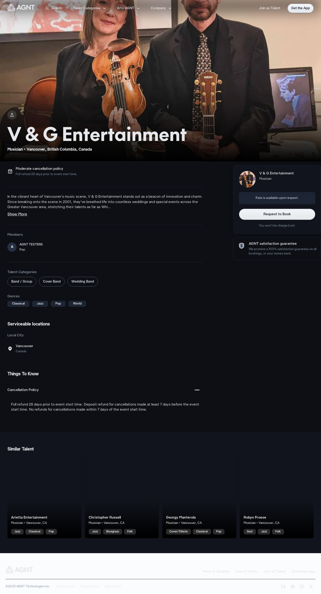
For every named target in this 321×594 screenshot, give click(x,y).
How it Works (247, 571)
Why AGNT (129, 8)
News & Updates (216, 571)
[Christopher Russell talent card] (122, 496)
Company (161, 8)
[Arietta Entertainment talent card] (44, 496)
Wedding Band (82, 281)
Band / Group (21, 281)
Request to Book (277, 214)
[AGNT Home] (21, 8)
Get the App (300, 8)
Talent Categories (90, 8)
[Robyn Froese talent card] (277, 496)
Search (53, 8)
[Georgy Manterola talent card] (199, 496)
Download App (303, 571)
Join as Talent (269, 8)
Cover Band (52, 281)
